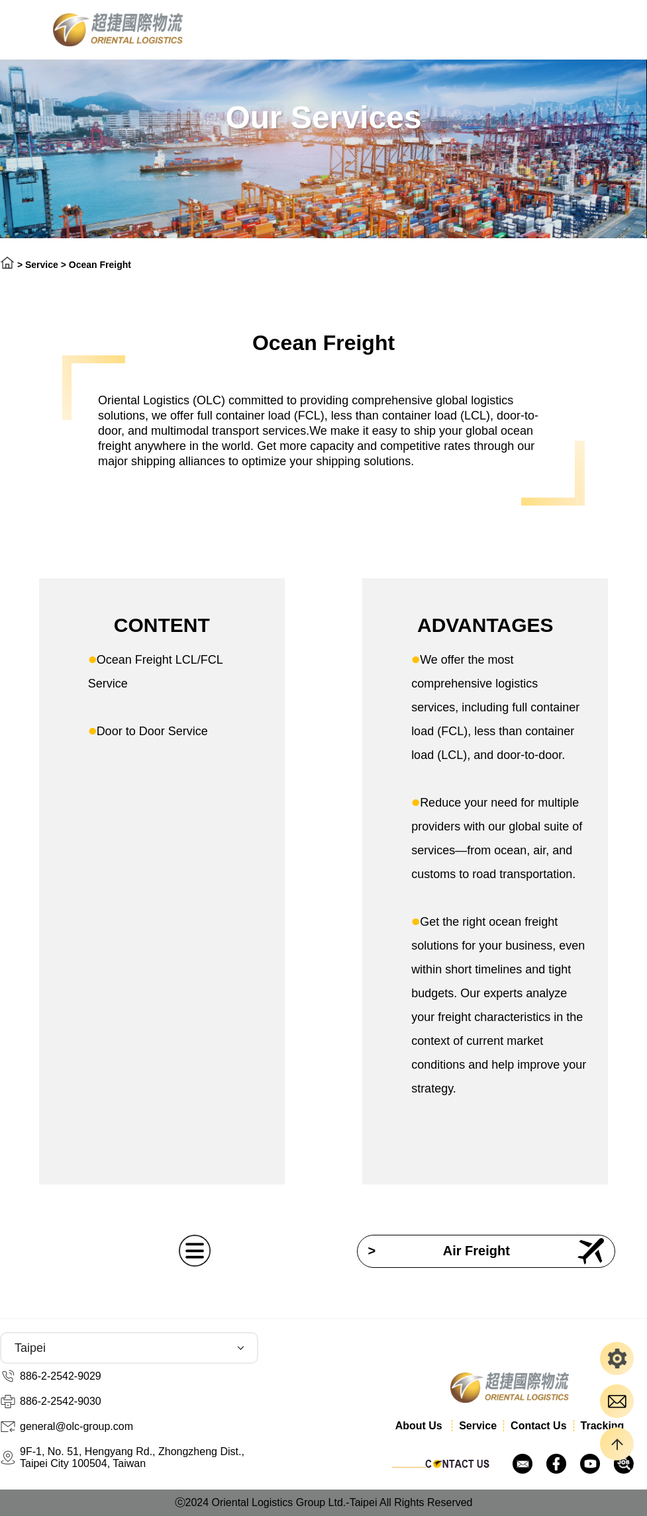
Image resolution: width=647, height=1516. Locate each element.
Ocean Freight (100, 264)
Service (41, 264)
